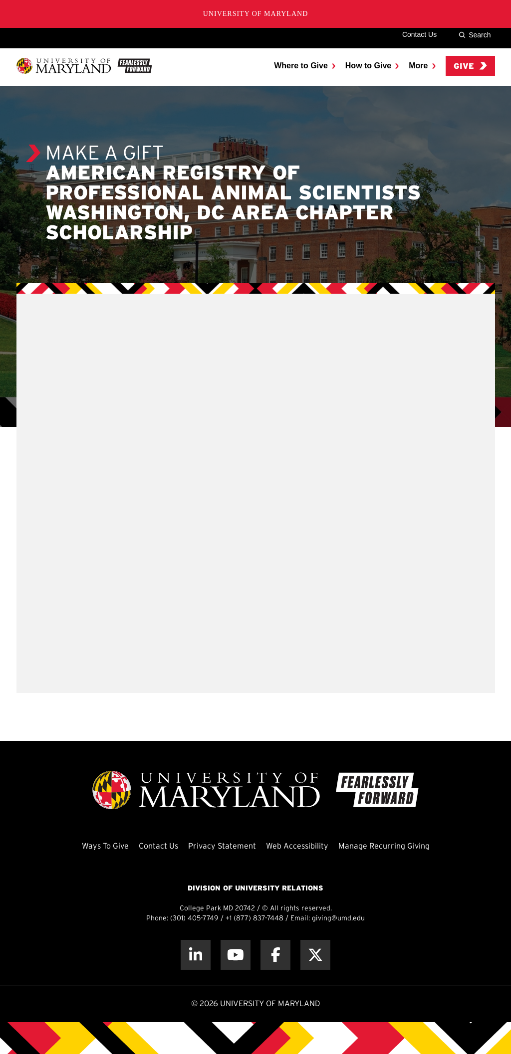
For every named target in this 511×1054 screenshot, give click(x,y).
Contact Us (419, 34)
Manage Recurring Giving (384, 846)
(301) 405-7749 (194, 918)
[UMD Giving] (84, 66)
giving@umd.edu (338, 918)
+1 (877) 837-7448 (254, 918)
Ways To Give (105, 846)
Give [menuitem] (470, 66)
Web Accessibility (297, 846)
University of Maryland (255, 13)
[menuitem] (304, 66)
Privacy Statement (222, 846)
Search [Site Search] (475, 35)
